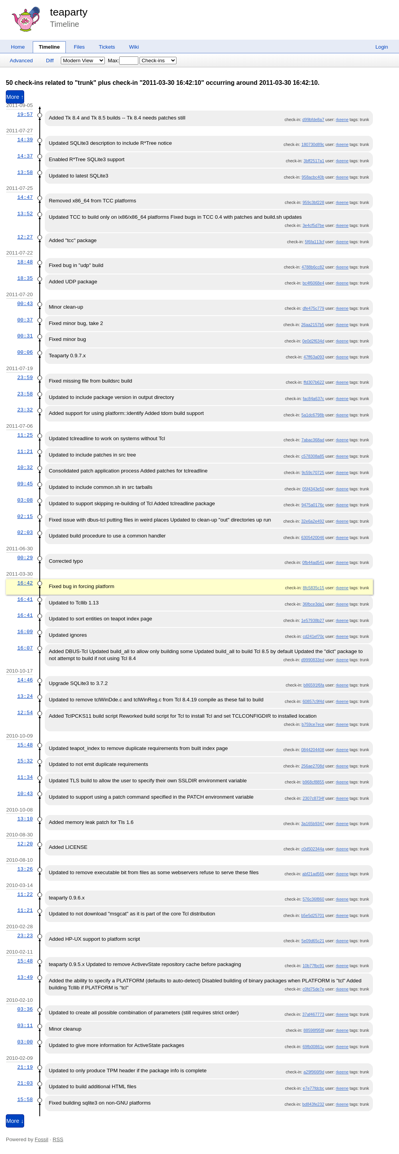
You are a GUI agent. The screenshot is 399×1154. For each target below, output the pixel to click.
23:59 (25, 377)
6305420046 (312, 537)
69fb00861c (313, 1046)
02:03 (25, 532)
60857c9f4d (313, 701)
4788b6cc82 (313, 267)
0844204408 (312, 749)
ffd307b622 (314, 382)
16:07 (25, 648)
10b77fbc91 (313, 965)
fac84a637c (313, 398)
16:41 (25, 599)
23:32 (25, 409)
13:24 (25, 696)
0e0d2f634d (313, 341)
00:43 (25, 303)
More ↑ (15, 97)
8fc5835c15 (313, 587)
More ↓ (15, 1121)
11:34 (25, 777)
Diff (50, 60)
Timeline (49, 47)
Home (18, 47)
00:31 (25, 335)
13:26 (25, 869)
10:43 (25, 793)
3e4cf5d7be (313, 225)
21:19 (25, 1067)
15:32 (25, 760)
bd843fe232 (313, 1104)
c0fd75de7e (313, 989)
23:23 (25, 935)
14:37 (25, 156)
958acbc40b (313, 177)
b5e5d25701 (312, 915)
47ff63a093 (314, 357)
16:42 (25, 583)
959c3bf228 (313, 202)
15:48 (25, 744)
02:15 (25, 516)
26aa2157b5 (312, 324)
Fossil (41, 1139)
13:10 (25, 818)
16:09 (25, 631)
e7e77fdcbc (313, 1088)
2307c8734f (313, 798)
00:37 (25, 319)
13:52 (25, 213)
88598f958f (314, 1030)
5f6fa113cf (314, 241)
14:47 (25, 197)
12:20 (25, 843)
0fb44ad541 (313, 562)
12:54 (25, 712)
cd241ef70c (313, 636)
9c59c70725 (313, 472)
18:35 (25, 278)
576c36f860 (313, 899)
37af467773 (313, 1014)
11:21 (25, 451)
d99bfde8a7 (313, 119)
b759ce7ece (313, 724)
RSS (58, 1139)
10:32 (25, 467)
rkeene (342, 119)
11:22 (25, 894)
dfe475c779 (313, 308)
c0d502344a (312, 849)
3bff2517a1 (314, 160)
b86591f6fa (314, 685)
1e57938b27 (312, 620)
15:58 (25, 1099)
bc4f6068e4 (313, 283)
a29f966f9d (314, 1072)
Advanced (21, 60)
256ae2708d (312, 766)
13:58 (25, 172)
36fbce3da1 (313, 604)
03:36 (25, 1009)
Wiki (134, 47)
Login (381, 47)
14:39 (25, 139)
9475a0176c (312, 504)
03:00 (25, 1041)
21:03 (25, 1083)
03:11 (25, 1025)
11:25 (25, 435)
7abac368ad (312, 439)
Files (79, 47)
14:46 (25, 679)
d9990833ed (312, 659)
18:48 (25, 261)
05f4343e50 (313, 489)
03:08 (25, 500)
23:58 (25, 393)
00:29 (25, 557)
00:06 (25, 352)
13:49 (25, 977)
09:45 (25, 483)
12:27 (25, 237)
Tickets (107, 47)
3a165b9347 (312, 823)
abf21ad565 (313, 873)
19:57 (25, 114)
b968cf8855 (313, 782)
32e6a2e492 (312, 521)
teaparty (68, 12)
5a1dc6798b (312, 415)
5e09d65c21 (312, 940)
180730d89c (312, 144)
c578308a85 (312, 456)
